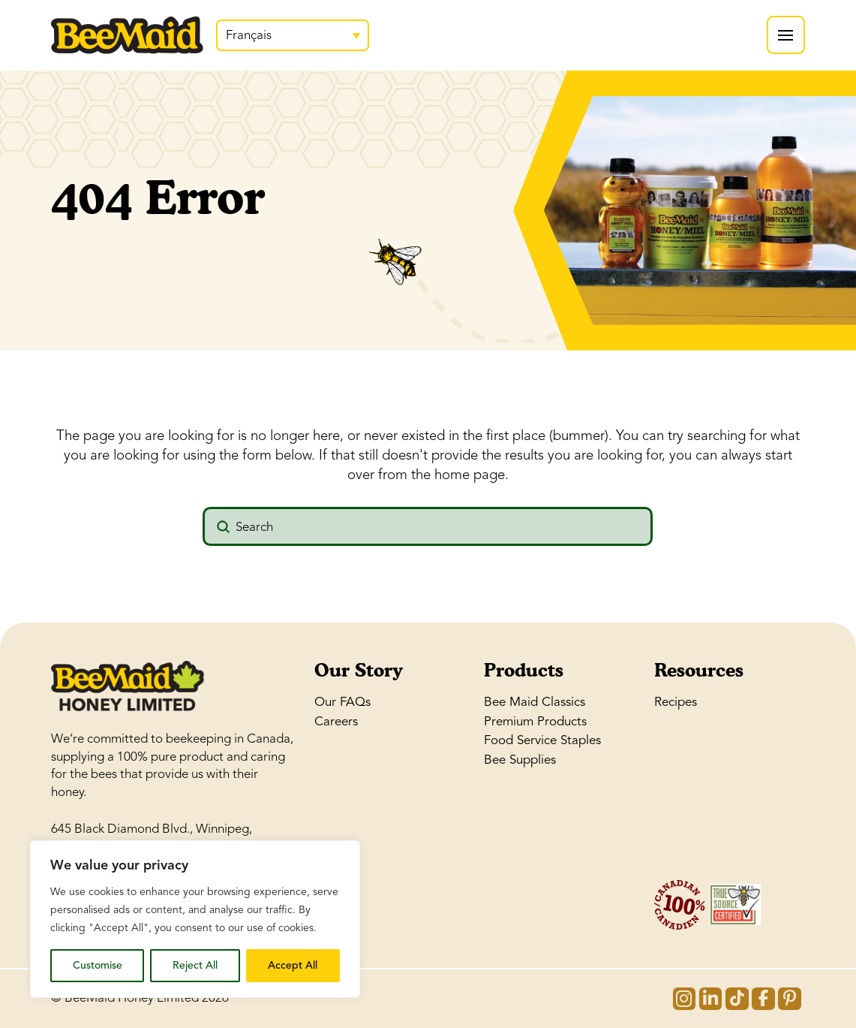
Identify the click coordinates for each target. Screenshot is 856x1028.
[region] (195, 919)
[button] (786, 35)
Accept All (292, 965)
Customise (97, 965)
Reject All (195, 965)
